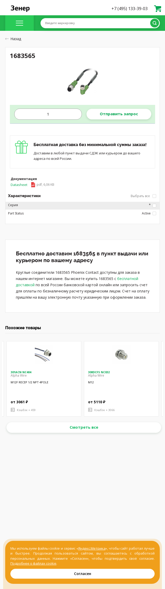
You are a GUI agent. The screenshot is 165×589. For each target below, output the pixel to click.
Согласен (82, 573)
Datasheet (32, 185)
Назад (13, 38)
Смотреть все (84, 427)
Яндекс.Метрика (91, 548)
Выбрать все (143, 196)
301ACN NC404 (21, 372)
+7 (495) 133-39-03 (129, 8)
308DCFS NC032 (99, 372)
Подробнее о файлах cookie (33, 563)
